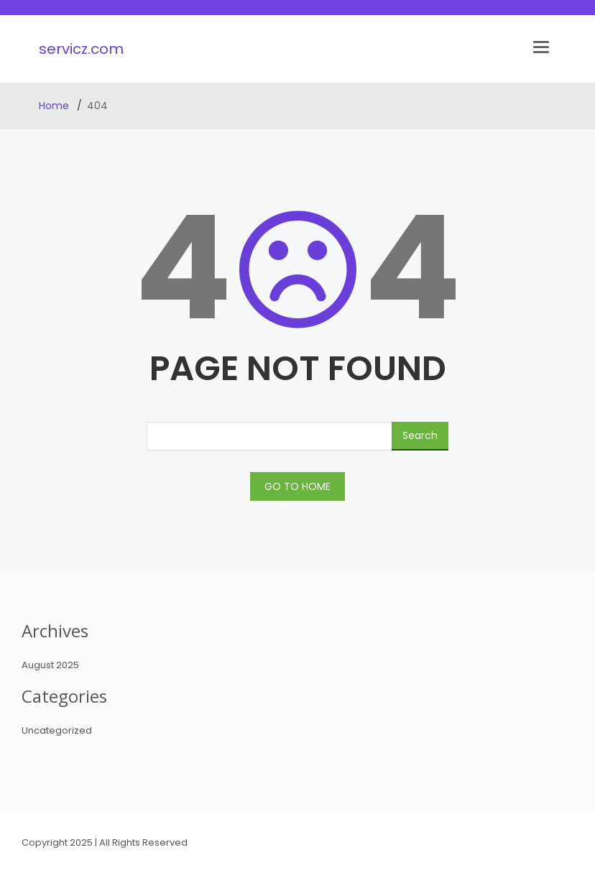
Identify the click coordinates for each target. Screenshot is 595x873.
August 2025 (50, 665)
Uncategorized (57, 730)
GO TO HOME (297, 486)
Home (55, 105)
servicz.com (81, 49)
